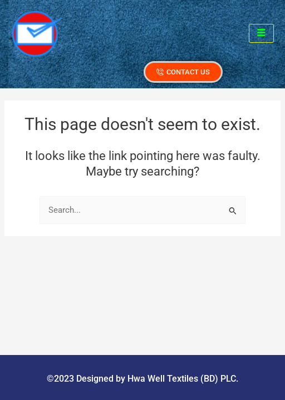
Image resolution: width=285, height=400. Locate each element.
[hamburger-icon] (261, 33)
